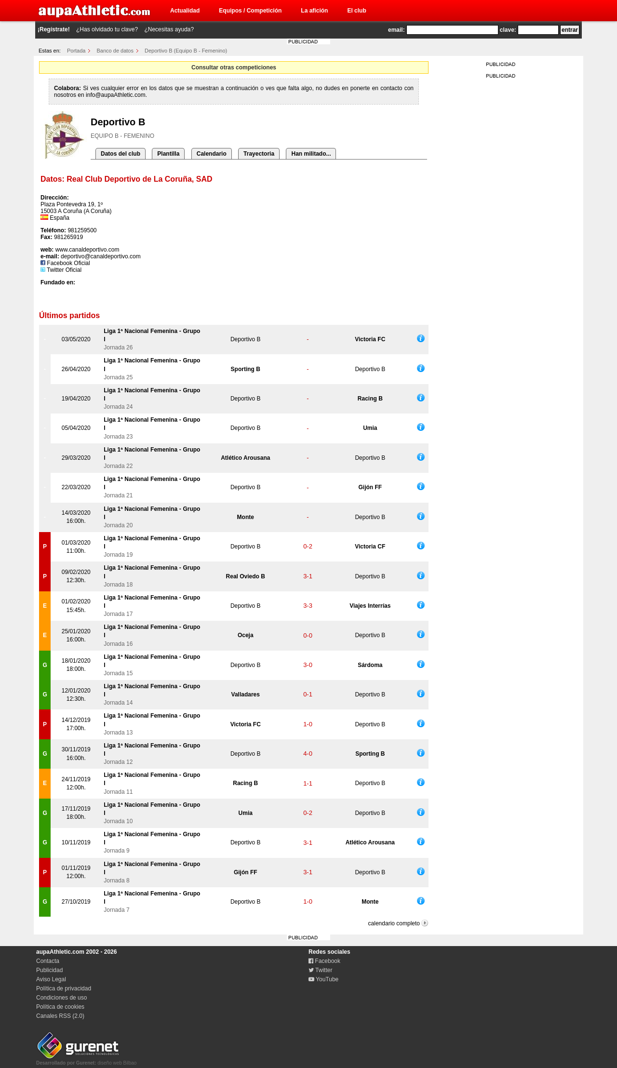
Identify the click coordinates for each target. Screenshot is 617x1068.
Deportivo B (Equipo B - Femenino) (186, 50)
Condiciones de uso (61, 997)
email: (396, 30)
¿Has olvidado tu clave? (107, 29)
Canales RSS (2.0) (60, 1016)
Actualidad (185, 10)
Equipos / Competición (250, 10)
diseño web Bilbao (86, 1060)
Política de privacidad (63, 988)
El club (356, 10)
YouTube (323, 979)
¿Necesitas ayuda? (169, 29)
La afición (314, 10)
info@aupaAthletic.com (116, 95)
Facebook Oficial (65, 263)
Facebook (324, 961)
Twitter (320, 970)
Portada (76, 50)
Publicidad (49, 970)
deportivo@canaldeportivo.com (101, 256)
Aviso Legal (51, 979)
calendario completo (394, 923)
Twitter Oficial (60, 270)
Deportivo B (245, 339)
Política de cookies (60, 1006)
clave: (508, 30)
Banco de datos (115, 50)
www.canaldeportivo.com (87, 249)
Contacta (47, 961)
